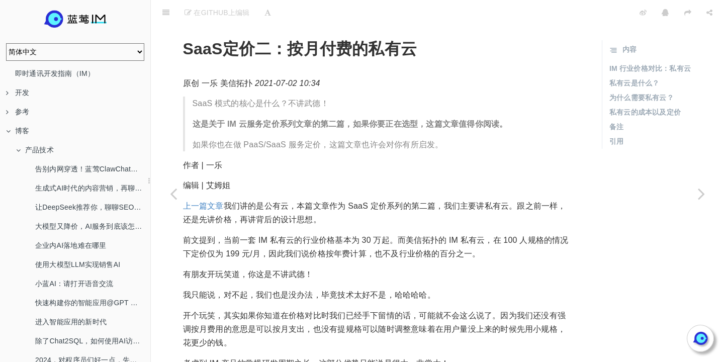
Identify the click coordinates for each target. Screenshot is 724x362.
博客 (17, 131)
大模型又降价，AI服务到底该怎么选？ (92, 226)
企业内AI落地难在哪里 (70, 245)
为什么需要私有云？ (641, 72)
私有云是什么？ (634, 58)
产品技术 (35, 150)
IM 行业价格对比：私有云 (650, 43)
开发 (17, 92)
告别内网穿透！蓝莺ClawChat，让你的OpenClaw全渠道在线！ (92, 169)
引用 (616, 116)
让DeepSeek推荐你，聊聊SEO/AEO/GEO (92, 207)
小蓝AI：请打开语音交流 (74, 284)
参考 (17, 112)
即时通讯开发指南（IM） (55, 73)
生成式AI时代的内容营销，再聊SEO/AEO (92, 188)
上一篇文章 (203, 180)
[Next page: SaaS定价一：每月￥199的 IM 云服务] (701, 193)
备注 (616, 102)
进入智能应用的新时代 (71, 322)
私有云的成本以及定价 (645, 87)
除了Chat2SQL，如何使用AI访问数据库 (92, 341)
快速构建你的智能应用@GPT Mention (92, 303)
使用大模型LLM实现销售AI (77, 264)
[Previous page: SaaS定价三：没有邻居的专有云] (173, 193)
